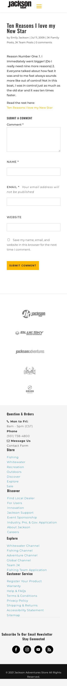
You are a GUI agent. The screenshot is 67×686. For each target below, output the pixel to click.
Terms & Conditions (22, 595)
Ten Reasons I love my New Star (30, 107)
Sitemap (13, 615)
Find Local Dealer (21, 498)
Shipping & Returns (22, 605)
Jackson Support (20, 512)
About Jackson (18, 527)
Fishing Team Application (27, 570)
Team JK (13, 565)
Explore (13, 481)
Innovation (15, 508)
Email (13, 187)
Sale (10, 486)
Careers (13, 532)
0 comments (44, 42)
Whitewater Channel (23, 545)
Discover (13, 476)
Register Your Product (24, 581)
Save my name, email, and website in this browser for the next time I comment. (32, 244)
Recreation (15, 467)
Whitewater (16, 462)
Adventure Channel (22, 555)
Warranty (14, 586)
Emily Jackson (20, 37)
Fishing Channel (20, 550)
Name (13, 161)
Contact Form (17, 445)
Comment (15, 124)
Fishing (13, 457)
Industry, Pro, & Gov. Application (32, 522)
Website (14, 217)
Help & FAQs (16, 591)
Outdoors (14, 472)
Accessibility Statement (25, 610)
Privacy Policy (17, 600)
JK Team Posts (24, 42)
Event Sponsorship (22, 517)
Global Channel (19, 560)
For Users (14, 503)
